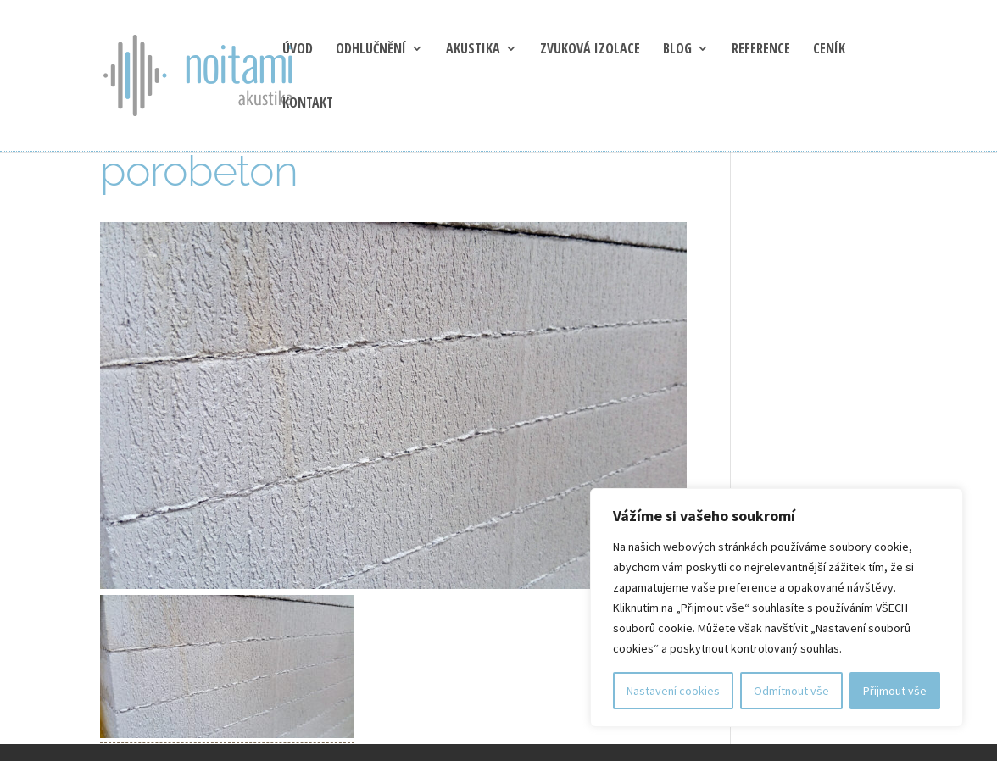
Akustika (473, 50)
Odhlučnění (371, 50)
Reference (761, 50)
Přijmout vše (895, 690)
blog (677, 50)
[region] (776, 607)
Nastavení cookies (673, 690)
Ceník (829, 50)
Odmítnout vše (791, 690)
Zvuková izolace (590, 50)
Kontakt (307, 104)
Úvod (297, 50)
